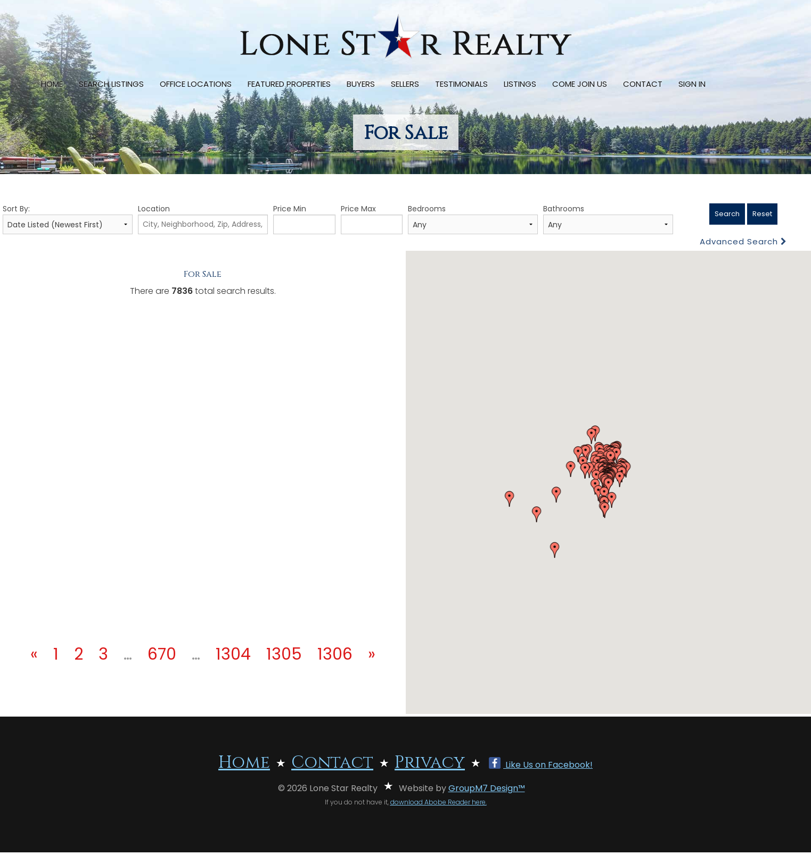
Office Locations (196, 83)
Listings (520, 83)
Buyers (361, 83)
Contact (642, 83)
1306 (335, 654)
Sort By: (68, 218)
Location (203, 218)
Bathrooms (608, 218)
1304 (233, 654)
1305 (284, 654)
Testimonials (461, 83)
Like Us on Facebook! (541, 765)
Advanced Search (743, 241)
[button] (510, 499)
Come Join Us (579, 83)
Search (727, 214)
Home (52, 83)
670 (162, 654)
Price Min (304, 218)
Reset (762, 214)
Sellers (405, 83)
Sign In (692, 83)
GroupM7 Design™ (486, 788)
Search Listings (111, 83)
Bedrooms (473, 218)
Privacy (430, 762)
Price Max (372, 218)
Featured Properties (289, 83)
